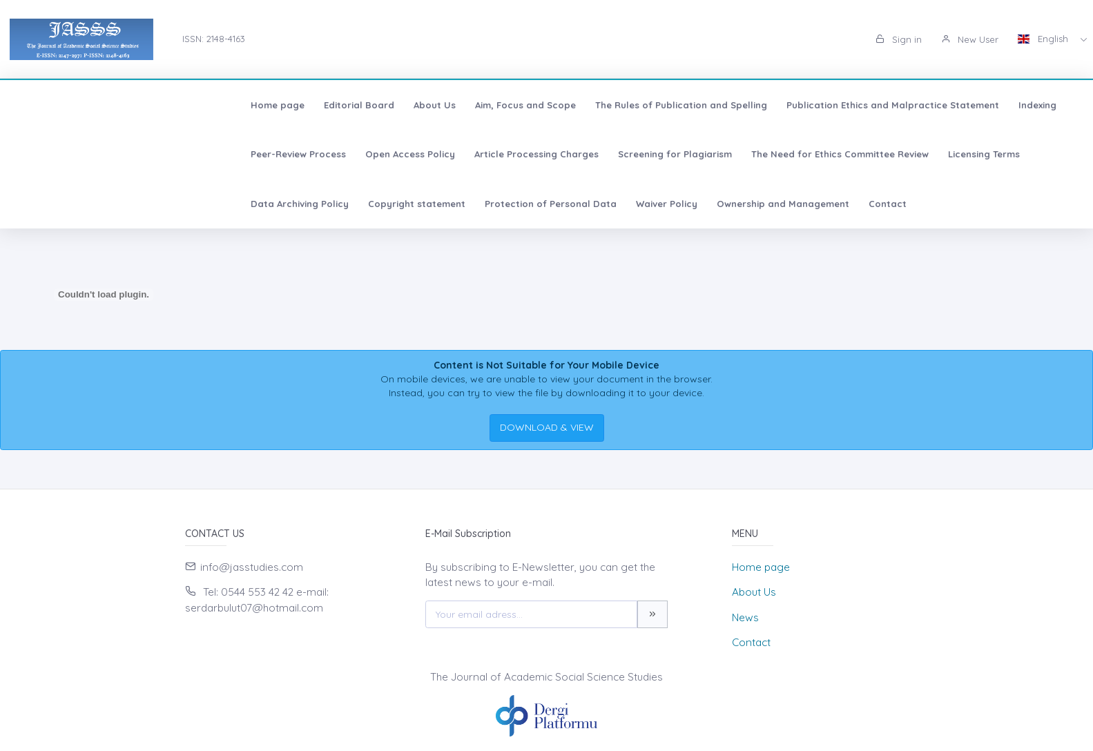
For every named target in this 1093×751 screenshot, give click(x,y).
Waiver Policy (1007, 153)
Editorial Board (134, 104)
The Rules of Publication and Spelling (457, 104)
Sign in (899, 39)
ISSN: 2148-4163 (213, 38)
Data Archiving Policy (640, 153)
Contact (197, 203)
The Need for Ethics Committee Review (392, 153)
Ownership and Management (92, 203)
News (745, 617)
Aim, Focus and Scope (301, 104)
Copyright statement (757, 153)
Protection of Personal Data (891, 153)
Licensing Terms (536, 153)
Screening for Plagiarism (227, 153)
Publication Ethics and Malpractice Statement (668, 104)
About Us (210, 104)
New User (969, 39)
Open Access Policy (1011, 104)
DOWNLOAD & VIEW (547, 427)
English (1044, 38)
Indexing (813, 104)
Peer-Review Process (899, 104)
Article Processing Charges (88, 153)
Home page (53, 104)
